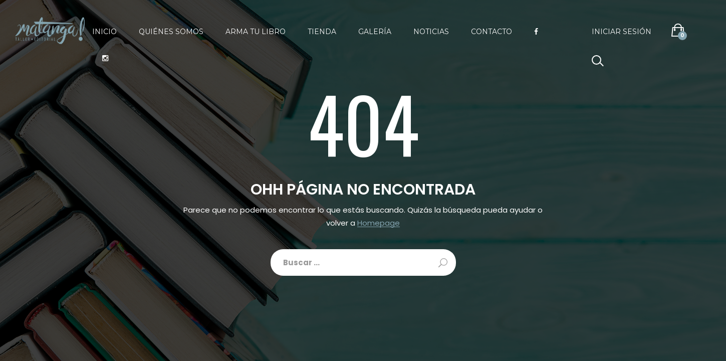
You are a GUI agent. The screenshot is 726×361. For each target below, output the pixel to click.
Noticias (431, 31)
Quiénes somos (171, 31)
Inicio (104, 31)
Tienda (322, 31)
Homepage (378, 223)
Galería (374, 31)
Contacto (491, 31)
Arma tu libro (255, 31)
